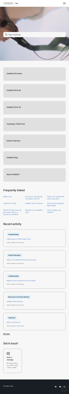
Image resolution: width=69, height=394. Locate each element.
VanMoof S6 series (14, 73)
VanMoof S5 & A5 (14, 90)
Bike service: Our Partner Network (18, 297)
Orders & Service (13, 141)
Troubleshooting (13, 234)
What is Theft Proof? (13, 322)
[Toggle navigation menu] (64, 3)
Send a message (10, 358)
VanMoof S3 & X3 (14, 107)
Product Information (14, 255)
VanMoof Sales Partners (15, 301)
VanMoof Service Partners (34, 203)
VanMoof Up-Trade (9, 203)
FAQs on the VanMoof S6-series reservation (21, 260)
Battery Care (7, 196)
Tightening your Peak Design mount (19, 239)
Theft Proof (11, 318)
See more (6, 334)
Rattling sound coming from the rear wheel (21, 280)
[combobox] (34, 34)
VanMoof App (12, 157)
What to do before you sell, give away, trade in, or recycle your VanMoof (12, 212)
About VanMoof (13, 174)
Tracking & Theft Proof (16, 124)
